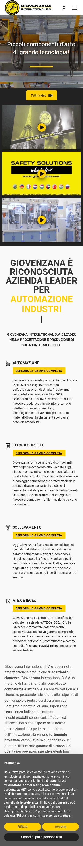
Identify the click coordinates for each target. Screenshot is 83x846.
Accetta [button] (60, 826)
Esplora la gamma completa (39, 371)
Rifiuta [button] (22, 826)
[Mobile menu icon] (74, 7)
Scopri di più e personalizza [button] (41, 837)
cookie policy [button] (67, 789)
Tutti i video (41, 95)
